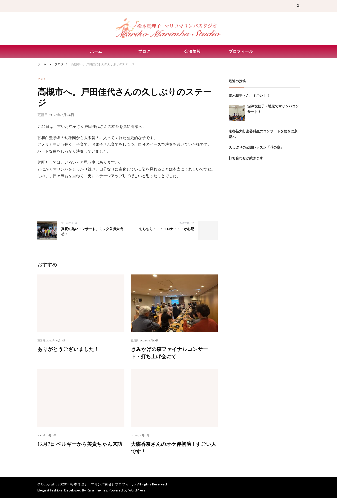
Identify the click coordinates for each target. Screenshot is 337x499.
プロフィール (241, 51)
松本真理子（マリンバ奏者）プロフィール (103, 485)
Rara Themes (97, 491)
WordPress (137, 491)
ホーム (96, 51)
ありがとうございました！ (69, 349)
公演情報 (192, 51)
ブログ (144, 51)
